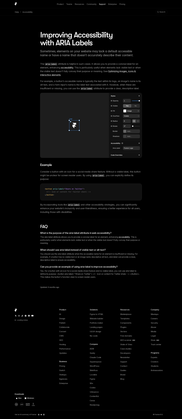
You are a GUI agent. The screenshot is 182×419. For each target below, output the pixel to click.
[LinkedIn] (29, 316)
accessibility (67, 67)
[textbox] (91, 192)
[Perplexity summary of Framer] (44, 415)
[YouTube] (32, 316)
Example (46, 165)
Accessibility (27, 12)
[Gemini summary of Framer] (41, 415)
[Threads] (19, 316)
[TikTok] (22, 316)
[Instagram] (26, 316)
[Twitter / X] (16, 316)
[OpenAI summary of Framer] (39, 415)
